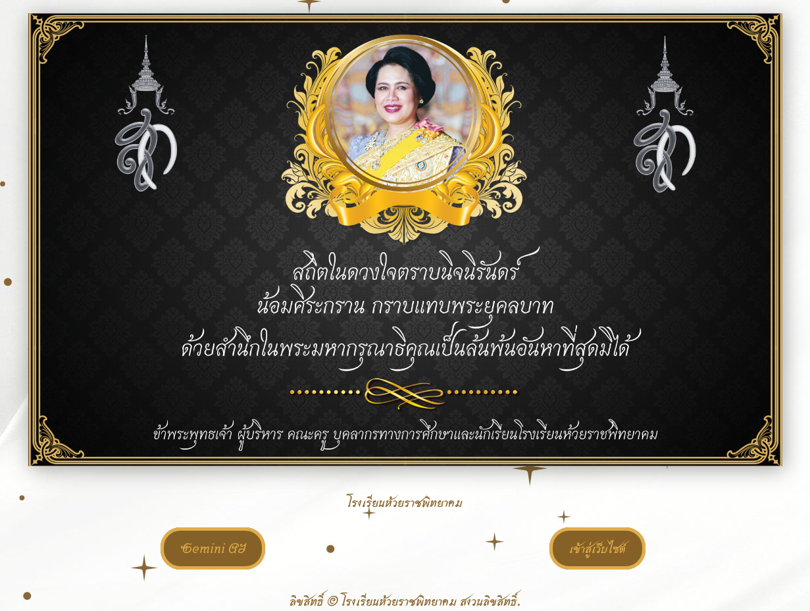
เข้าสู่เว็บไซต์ (597, 548)
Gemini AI (212, 548)
